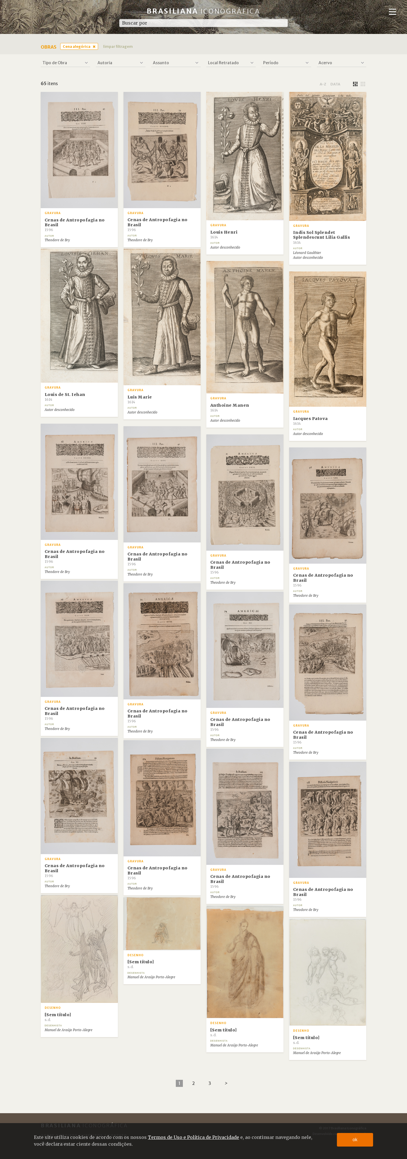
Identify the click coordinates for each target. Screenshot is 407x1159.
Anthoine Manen (229, 407)
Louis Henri (224, 234)
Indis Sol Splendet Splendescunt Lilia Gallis (321, 237)
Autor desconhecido (225, 247)
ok (355, 1139)
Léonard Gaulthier (307, 253)
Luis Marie (139, 399)
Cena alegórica (76, 46)
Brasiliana (204, 11)
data (335, 84)
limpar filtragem (118, 46)
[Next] (226, 1083)
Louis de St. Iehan (65, 397)
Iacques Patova (310, 421)
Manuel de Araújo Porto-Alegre (68, 1030)
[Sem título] (58, 1017)
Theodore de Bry (57, 240)
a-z (323, 84)
